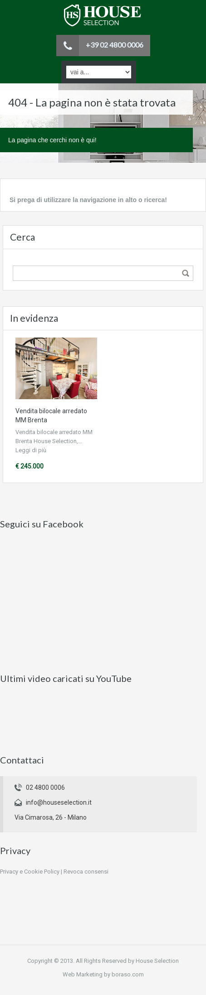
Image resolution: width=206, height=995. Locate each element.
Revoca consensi (86, 871)
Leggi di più (30, 450)
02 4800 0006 (45, 787)
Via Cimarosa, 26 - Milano (51, 817)
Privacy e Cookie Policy (29, 871)
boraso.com (128, 974)
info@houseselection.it (59, 802)
